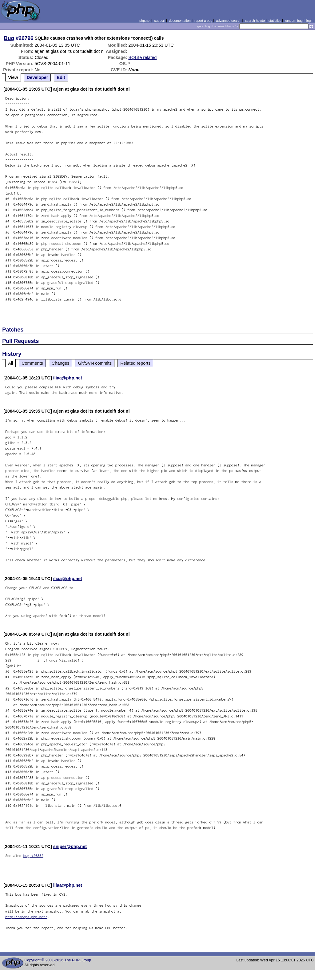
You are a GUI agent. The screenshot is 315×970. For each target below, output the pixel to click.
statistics (275, 20)
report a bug (203, 20)
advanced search (228, 20)
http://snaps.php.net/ (26, 917)
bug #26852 (33, 856)
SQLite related (142, 57)
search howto (255, 20)
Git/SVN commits (95, 363)
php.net (144, 20)
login (309, 20)
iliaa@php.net (67, 377)
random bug (294, 20)
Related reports (135, 363)
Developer (37, 77)
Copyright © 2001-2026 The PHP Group (57, 960)
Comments (32, 363)
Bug (9, 38)
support (159, 20)
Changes (61, 363)
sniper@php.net (70, 846)
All (10, 363)
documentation (180, 20)
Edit (61, 77)
